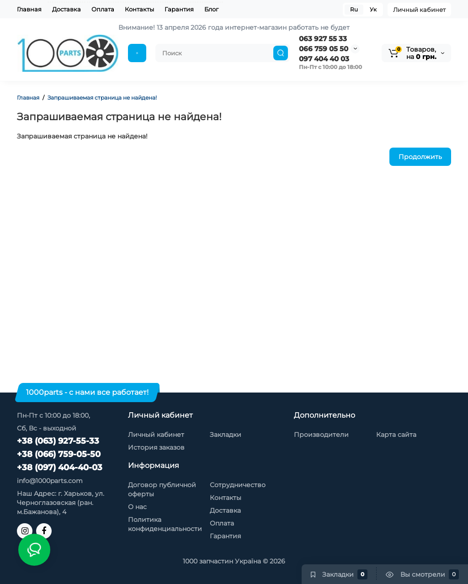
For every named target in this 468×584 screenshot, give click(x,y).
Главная (29, 9)
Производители (321, 434)
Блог (211, 9)
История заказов (156, 447)
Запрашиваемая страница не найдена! (102, 97)
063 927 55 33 (323, 38)
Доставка (66, 9)
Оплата (102, 9)
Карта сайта (396, 434)
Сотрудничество (238, 485)
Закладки (225, 434)
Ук (373, 9)
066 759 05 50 (323, 48)
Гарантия (179, 9)
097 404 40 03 (324, 58)
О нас (137, 507)
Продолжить (420, 157)
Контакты (139, 9)
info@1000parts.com (50, 481)
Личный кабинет (419, 9)
